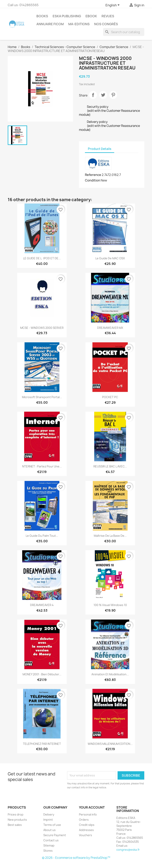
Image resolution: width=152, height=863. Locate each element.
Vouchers (85, 835)
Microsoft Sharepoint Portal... (42, 397)
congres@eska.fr (128, 849)
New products (17, 819)
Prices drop (15, 814)
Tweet (103, 95)
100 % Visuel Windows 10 (110, 605)
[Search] (123, 32)
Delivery (48, 814)
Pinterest (113, 95)
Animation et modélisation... (110, 674)
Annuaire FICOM (50, 24)
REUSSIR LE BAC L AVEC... (110, 466)
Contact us (51, 840)
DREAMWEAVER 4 (42, 605)
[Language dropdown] (113, 5)
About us (49, 830)
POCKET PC (110, 397)
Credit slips (86, 825)
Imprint (48, 819)
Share (93, 95)
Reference (93, 175)
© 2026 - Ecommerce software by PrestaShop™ (76, 858)
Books (42, 16)
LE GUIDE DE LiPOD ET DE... (42, 258)
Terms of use (52, 825)
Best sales (15, 825)
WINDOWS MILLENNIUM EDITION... (110, 744)
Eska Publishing (67, 16)
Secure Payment (54, 835)
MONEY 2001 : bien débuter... (42, 674)
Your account (92, 807)
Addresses (86, 830)
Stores (48, 850)
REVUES (108, 16)
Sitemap (48, 845)
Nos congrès (106, 24)
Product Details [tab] (99, 149)
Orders (84, 819)
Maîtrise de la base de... (110, 536)
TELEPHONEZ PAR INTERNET (42, 744)
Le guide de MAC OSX (110, 258)
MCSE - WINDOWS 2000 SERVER (42, 328)
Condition (92, 180)
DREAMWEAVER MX (110, 328)
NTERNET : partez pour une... (42, 466)
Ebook (91, 16)
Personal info (88, 814)
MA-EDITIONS (79, 24)
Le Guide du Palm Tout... (42, 536)
